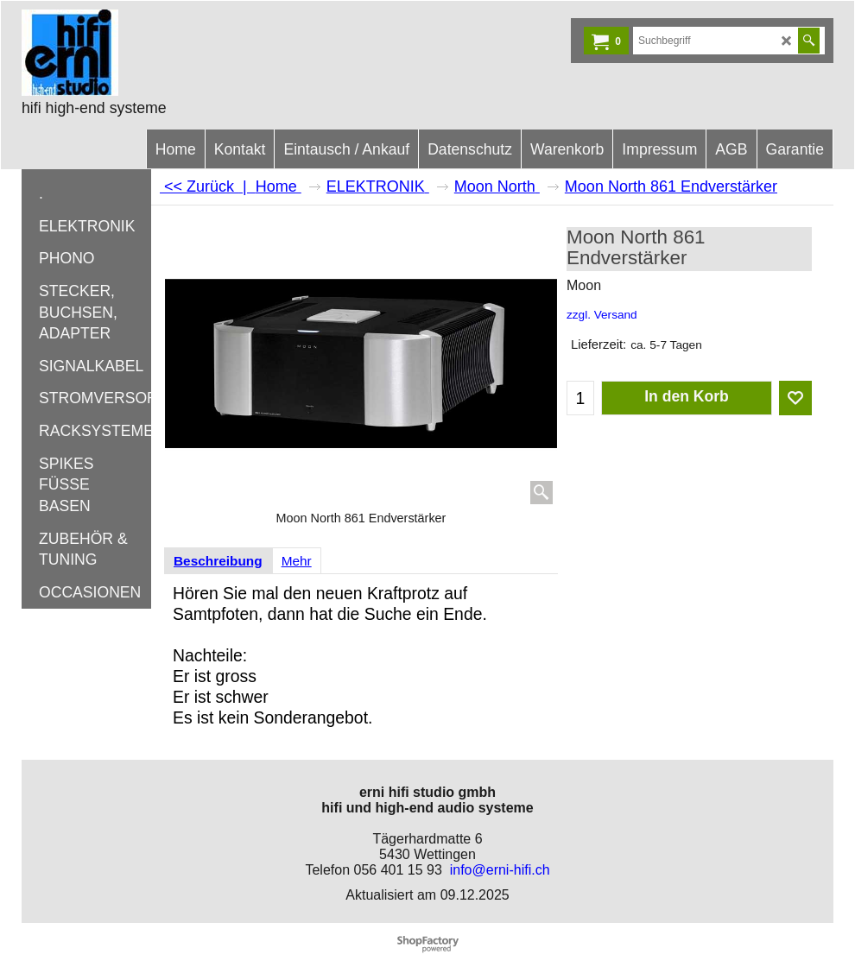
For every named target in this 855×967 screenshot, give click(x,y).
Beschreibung (218, 560)
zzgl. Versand (602, 314)
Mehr (297, 560)
